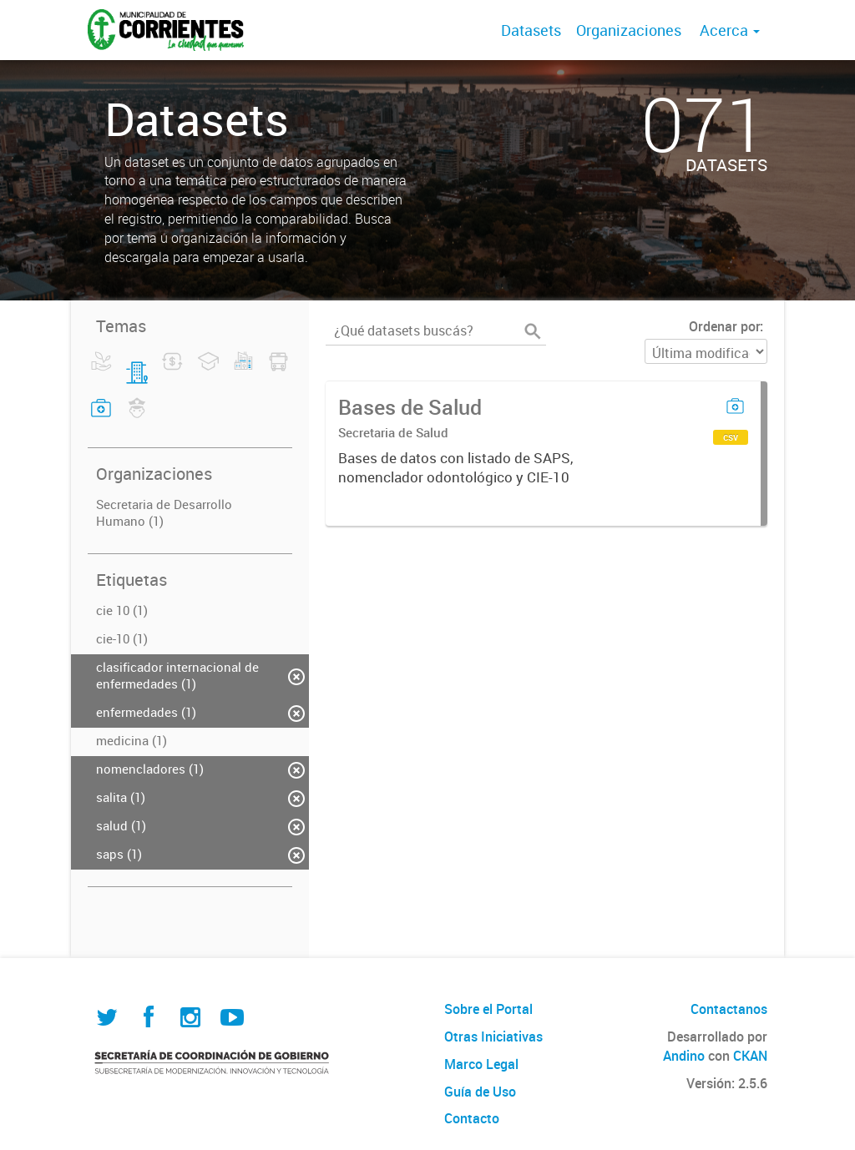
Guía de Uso (480, 1091)
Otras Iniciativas (493, 1036)
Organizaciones (628, 30)
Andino (684, 1056)
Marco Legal (481, 1064)
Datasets (531, 30)
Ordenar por (724, 326)
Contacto (471, 1118)
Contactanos (729, 1009)
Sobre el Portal (488, 1009)
